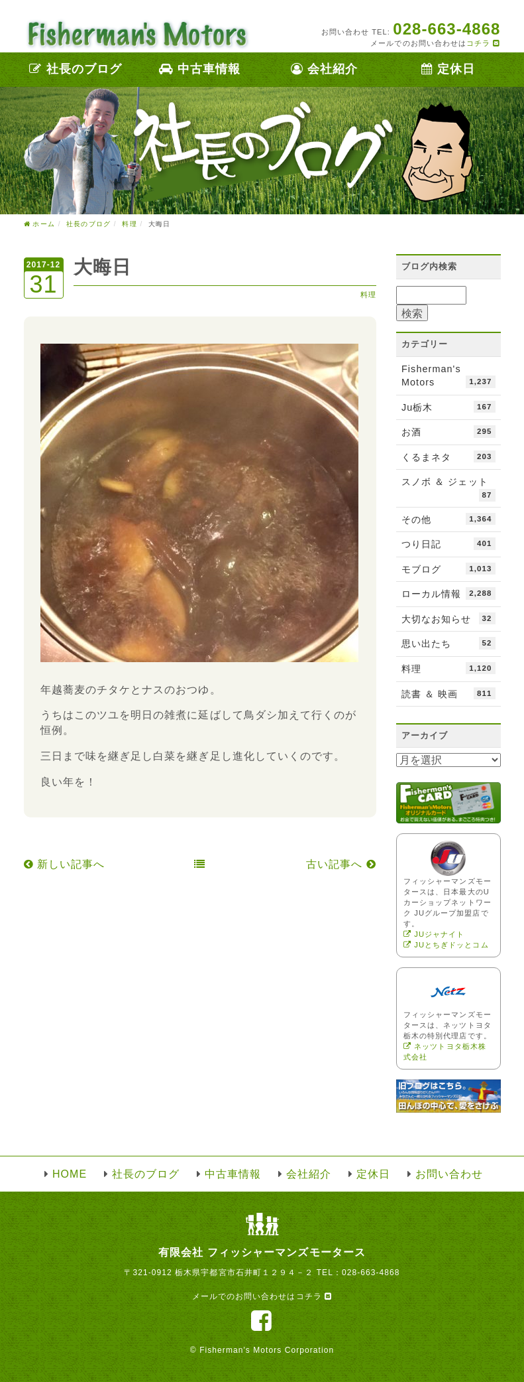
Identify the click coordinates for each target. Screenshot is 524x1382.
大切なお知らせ (448, 618)
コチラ (483, 43)
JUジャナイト (433, 934)
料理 (368, 295)
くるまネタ (448, 456)
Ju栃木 (448, 407)
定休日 (448, 69)
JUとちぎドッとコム (446, 945)
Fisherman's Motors (448, 376)
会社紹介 (324, 69)
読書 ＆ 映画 (448, 693)
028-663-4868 (371, 1272)
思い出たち (448, 643)
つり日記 (448, 543)
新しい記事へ (64, 864)
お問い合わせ (449, 1174)
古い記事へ (341, 864)
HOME (69, 1174)
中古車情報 (199, 69)
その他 (448, 519)
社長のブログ (75, 69)
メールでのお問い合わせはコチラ (262, 1296)
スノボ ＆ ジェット (448, 488)
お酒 (448, 431)
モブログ (448, 569)
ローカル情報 (448, 593)
